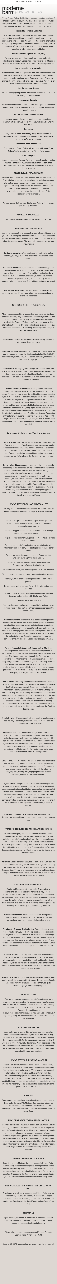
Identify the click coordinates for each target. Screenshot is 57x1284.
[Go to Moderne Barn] (28, 2)
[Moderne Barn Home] (13, 10)
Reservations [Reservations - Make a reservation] (28, 1281)
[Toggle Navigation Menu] (54, 10)
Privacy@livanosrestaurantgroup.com (35, 907)
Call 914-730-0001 (28, 1276)
